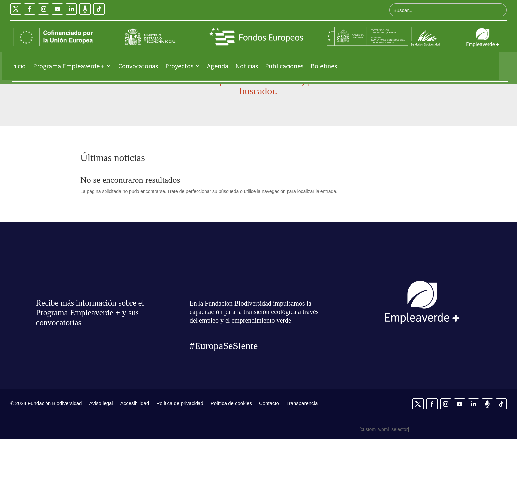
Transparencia (302, 455)
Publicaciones (284, 66)
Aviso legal (101, 455)
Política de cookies (231, 455)
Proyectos (179, 66)
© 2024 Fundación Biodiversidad (46, 455)
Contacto (269, 455)
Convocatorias (138, 66)
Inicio (18, 66)
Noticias (246, 66)
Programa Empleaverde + (69, 66)
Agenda (217, 66)
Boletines (324, 66)
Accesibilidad (134, 455)
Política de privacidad (179, 455)
